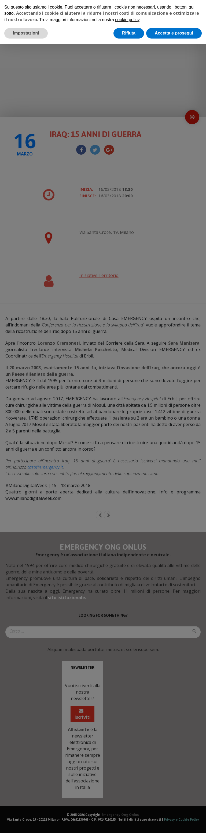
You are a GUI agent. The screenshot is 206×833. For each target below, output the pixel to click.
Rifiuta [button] (128, 33)
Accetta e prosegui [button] (174, 33)
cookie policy (127, 19)
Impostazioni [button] (26, 33)
